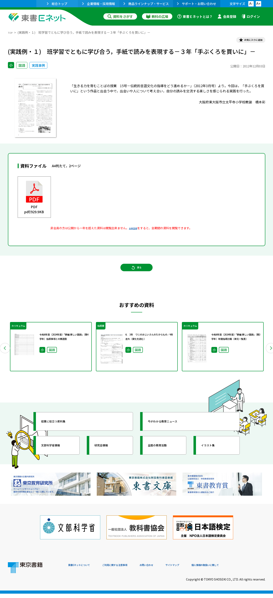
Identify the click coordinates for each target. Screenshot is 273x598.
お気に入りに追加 (247, 41)
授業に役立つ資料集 (61, 430)
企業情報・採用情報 (98, 3)
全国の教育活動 (164, 454)
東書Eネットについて (84, 569)
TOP (11, 32)
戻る (137, 274)
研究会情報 (107, 454)
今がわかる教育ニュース (171, 430)
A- (251, 3)
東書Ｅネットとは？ (195, 16)
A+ (258, 3)
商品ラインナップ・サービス (146, 3)
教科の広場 (157, 16)
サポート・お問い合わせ (196, 3)
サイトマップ (203, 569)
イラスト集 (213, 454)
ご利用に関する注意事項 (130, 569)
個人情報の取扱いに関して (245, 569)
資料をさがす (120, 16)
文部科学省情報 (57, 454)
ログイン (250, 16)
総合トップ (57, 3)
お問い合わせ (171, 569)
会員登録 (227, 16)
